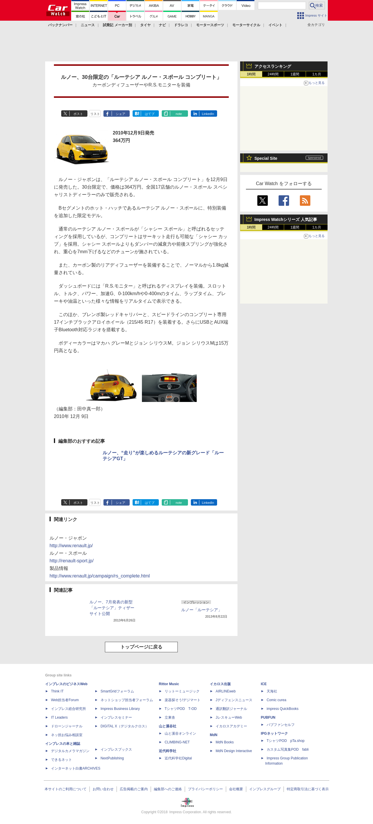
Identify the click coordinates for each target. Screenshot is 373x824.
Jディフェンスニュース (234, 700)
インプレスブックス (116, 749)
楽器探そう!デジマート (182, 700)
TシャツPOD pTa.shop (286, 741)
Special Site (265, 158)
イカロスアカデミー (231, 726)
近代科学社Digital (178, 758)
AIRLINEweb (226, 691)
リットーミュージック (182, 691)
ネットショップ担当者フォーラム (127, 700)
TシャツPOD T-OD (181, 709)
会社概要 (236, 789)
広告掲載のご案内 (134, 789)
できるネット (61, 760)
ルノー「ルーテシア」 (201, 609)
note (179, 114)
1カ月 (316, 74)
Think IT (57, 691)
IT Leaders (59, 717)
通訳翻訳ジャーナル (231, 709)
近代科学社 (167, 751)
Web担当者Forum (65, 700)
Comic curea (276, 700)
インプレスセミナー (116, 717)
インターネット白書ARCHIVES (75, 768)
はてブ (149, 114)
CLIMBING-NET (177, 742)
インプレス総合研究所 (68, 709)
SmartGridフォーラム (117, 691)
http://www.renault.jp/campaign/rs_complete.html (100, 575)
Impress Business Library (120, 709)
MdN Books (225, 742)
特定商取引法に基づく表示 (308, 789)
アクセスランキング (272, 66)
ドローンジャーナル (66, 726)
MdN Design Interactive (234, 751)
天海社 (272, 691)
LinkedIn (208, 114)
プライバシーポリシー (205, 789)
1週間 (295, 74)
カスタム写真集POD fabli (288, 749)
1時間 (251, 74)
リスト (95, 114)
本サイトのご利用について (66, 789)
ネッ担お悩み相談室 (66, 735)
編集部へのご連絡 (168, 789)
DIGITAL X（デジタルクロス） (125, 726)
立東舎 (170, 717)
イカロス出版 (220, 684)
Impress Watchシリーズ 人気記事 (285, 219)
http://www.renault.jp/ (71, 545)
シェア (120, 114)
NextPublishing (112, 758)
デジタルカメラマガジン (70, 751)
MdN (213, 735)
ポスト (78, 114)
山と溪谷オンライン (180, 733)
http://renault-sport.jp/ (72, 560)
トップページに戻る (141, 646)
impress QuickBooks (282, 709)
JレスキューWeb (229, 717)
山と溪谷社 (167, 726)
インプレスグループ (265, 789)
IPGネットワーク (274, 733)
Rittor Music (169, 684)
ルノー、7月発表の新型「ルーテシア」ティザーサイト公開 (111, 608)
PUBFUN (268, 717)
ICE (264, 684)
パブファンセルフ (281, 725)
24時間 (273, 74)
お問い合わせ (103, 789)
